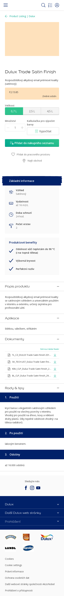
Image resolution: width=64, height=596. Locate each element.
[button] (57, 5)
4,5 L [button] (50, 111)
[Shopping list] (50, 5)
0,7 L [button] (14, 111)
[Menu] (6, 5)
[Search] (43, 5)
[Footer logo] (14, 522)
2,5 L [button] (32, 111)
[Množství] (15, 127)
